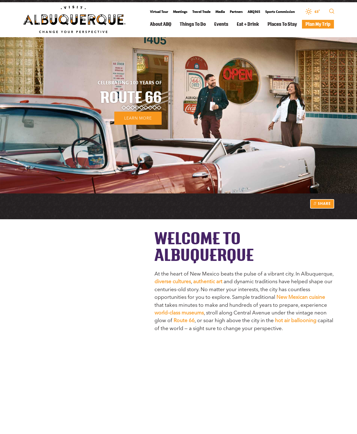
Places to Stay (282, 24)
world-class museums (179, 312)
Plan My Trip (317, 24)
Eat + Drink (248, 24)
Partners (236, 11)
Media (220, 11)
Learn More (126, 119)
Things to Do (193, 24)
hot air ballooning (296, 320)
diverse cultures (173, 281)
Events (221, 24)
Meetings (180, 11)
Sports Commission (280, 11)
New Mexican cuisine (301, 297)
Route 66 (184, 320)
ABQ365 (254, 11)
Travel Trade (201, 11)
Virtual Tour (159, 11)
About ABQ (160, 24)
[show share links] (322, 204)
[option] (178, 115)
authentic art (209, 281)
